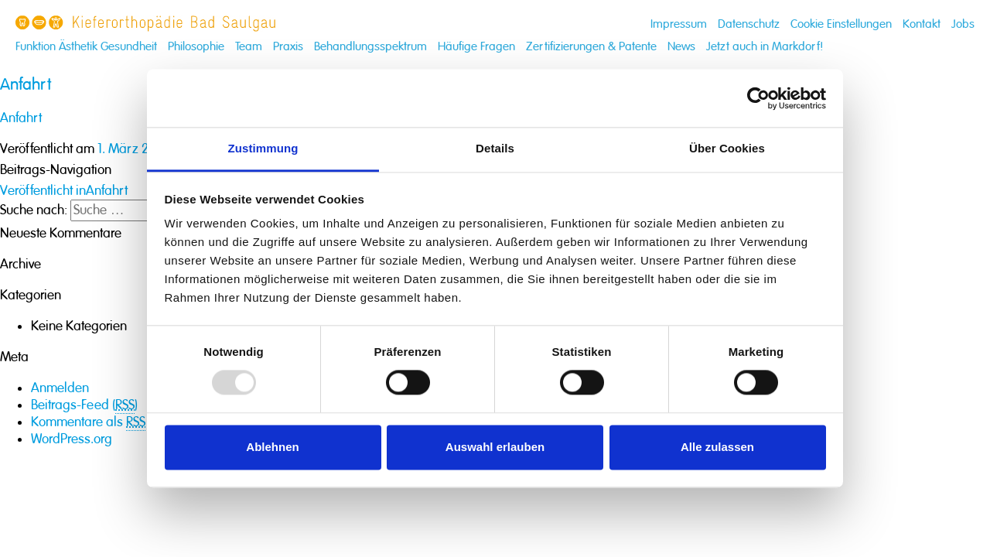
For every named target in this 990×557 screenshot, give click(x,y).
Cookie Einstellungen (841, 24)
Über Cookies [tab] (727, 148)
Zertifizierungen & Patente (591, 46)
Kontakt (921, 24)
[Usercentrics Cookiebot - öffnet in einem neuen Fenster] (758, 98)
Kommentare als (88, 422)
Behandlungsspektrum (370, 46)
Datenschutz (749, 24)
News (681, 46)
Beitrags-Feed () (84, 405)
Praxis (288, 46)
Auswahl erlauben (495, 446)
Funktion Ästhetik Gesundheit (86, 46)
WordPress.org (71, 439)
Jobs (963, 24)
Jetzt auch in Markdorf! (765, 46)
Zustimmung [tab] (263, 148)
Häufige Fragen (476, 46)
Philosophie (196, 46)
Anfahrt (21, 118)
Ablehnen (272, 446)
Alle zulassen (717, 446)
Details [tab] (495, 148)
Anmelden (60, 388)
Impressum (678, 24)
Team (248, 46)
